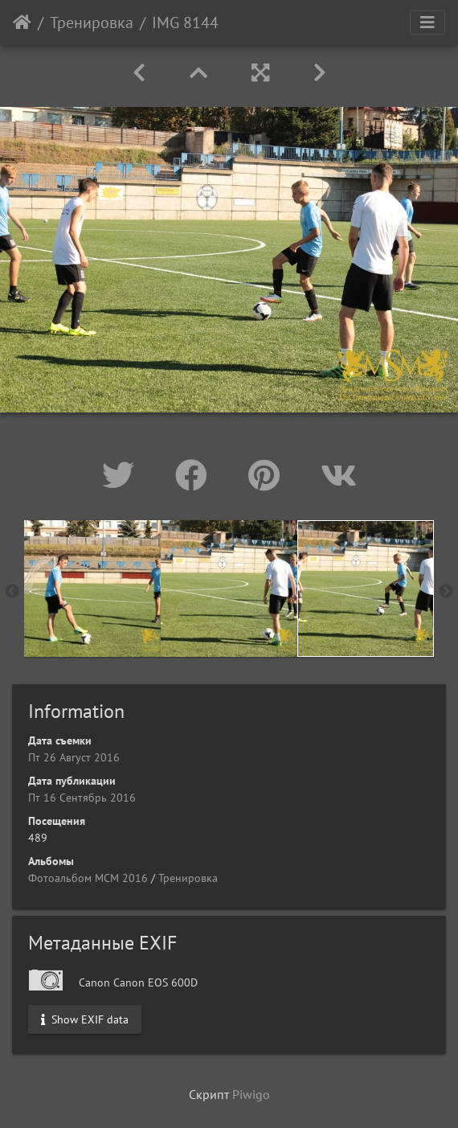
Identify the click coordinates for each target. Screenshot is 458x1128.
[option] (92, 588)
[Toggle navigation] (427, 22)
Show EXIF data (85, 1019)
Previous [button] (12, 592)
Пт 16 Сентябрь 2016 (82, 797)
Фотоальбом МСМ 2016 (88, 878)
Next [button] (446, 592)
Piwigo (251, 1094)
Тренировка (91, 22)
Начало (22, 22)
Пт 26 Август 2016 (74, 757)
